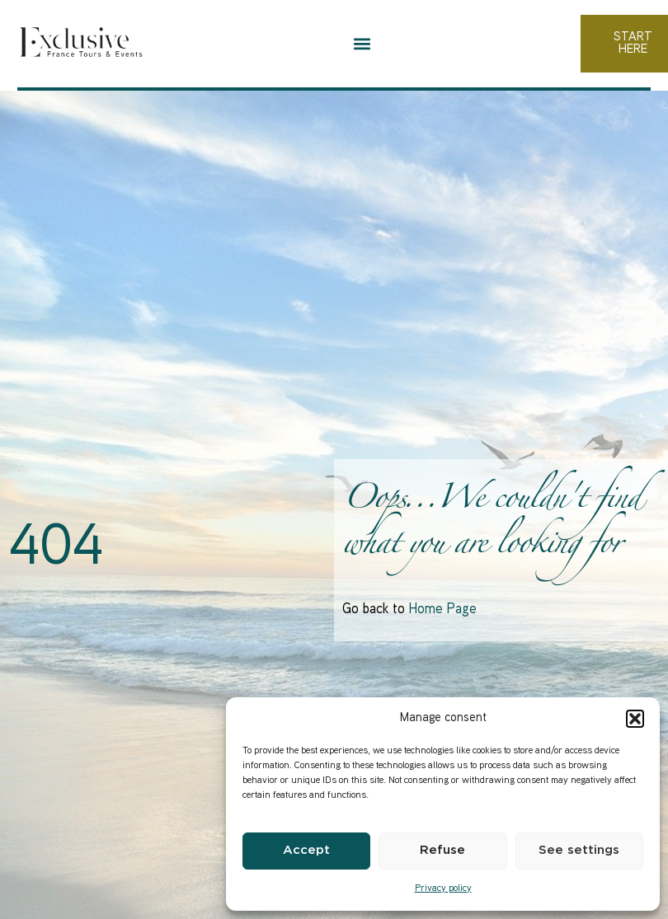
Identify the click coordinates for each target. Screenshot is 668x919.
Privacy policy (443, 888)
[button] (635, 718)
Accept (306, 850)
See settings (579, 850)
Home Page (443, 610)
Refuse (442, 850)
